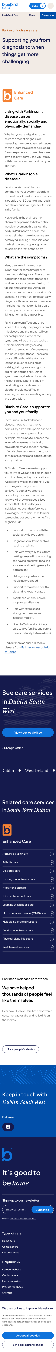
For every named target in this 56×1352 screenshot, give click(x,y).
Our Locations (10, 1275)
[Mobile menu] (50, 6)
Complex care (10, 1246)
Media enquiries (11, 1281)
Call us (38, 5)
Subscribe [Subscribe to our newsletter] (42, 1209)
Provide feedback (12, 1286)
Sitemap (7, 1292)
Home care (8, 1240)
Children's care (10, 1252)
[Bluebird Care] (9, 8)
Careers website (11, 1269)
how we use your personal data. (23, 1219)
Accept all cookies (28, 1335)
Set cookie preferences (28, 1344)
